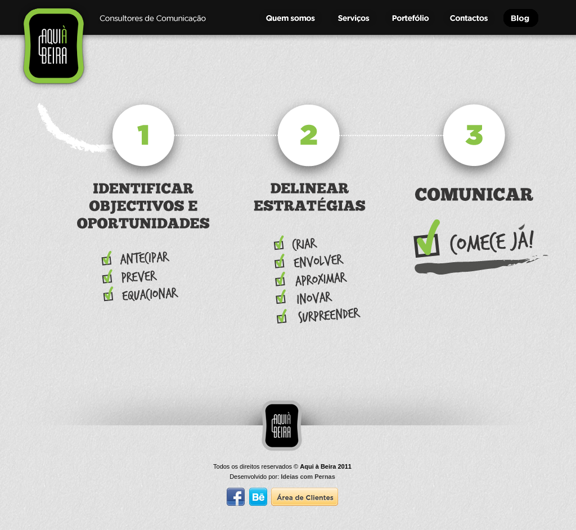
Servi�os (355, 18)
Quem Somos (292, 18)
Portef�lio (411, 18)
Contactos (470, 18)
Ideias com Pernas (308, 476)
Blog (530, 18)
